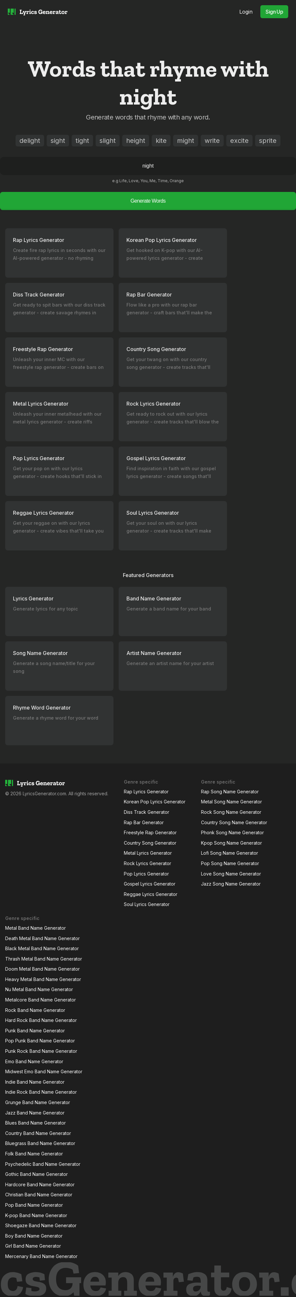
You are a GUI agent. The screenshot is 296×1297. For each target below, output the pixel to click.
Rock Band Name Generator (35, 1010)
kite (161, 141)
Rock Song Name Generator (231, 812)
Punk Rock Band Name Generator (41, 1051)
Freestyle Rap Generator (150, 832)
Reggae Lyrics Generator (150, 894)
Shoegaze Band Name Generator (41, 1225)
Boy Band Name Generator (34, 1236)
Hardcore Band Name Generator (40, 1184)
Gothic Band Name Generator (36, 1174)
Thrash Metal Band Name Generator (43, 959)
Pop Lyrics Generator (146, 873)
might (185, 141)
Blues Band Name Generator (35, 1123)
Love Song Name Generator (231, 873)
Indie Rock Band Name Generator (41, 1092)
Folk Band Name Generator (34, 1153)
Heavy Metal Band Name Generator (43, 979)
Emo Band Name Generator (34, 1061)
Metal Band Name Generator (35, 928)
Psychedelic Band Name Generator (42, 1164)
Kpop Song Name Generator (231, 843)
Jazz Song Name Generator (231, 884)
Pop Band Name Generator (34, 1205)
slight (108, 141)
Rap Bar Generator (144, 822)
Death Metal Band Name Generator (42, 938)
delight (29, 141)
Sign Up (274, 11)
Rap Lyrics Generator (146, 791)
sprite (268, 141)
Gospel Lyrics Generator (149, 884)
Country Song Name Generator (234, 822)
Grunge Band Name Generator (37, 1102)
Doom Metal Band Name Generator (42, 969)
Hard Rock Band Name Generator (41, 1020)
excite (239, 141)
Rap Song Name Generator (230, 791)
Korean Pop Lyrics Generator (154, 801)
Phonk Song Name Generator (232, 832)
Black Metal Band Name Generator (42, 948)
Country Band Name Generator (38, 1133)
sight (58, 141)
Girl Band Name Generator (33, 1246)
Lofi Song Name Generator (229, 853)
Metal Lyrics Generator (148, 853)
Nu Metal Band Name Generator (39, 989)
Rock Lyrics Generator (147, 863)
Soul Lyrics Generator (147, 904)
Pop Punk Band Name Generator (40, 1040)
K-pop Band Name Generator (36, 1215)
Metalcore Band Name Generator (40, 999)
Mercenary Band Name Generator (41, 1256)
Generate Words (147, 201)
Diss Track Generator (146, 812)
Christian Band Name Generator (38, 1194)
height (135, 141)
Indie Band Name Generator (35, 1082)
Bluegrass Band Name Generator (40, 1143)
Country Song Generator (150, 843)
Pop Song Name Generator (230, 863)
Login (246, 11)
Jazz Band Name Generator (35, 1112)
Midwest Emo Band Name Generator (43, 1071)
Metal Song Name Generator (231, 801)
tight (82, 141)
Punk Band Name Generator (35, 1030)
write (212, 141)
